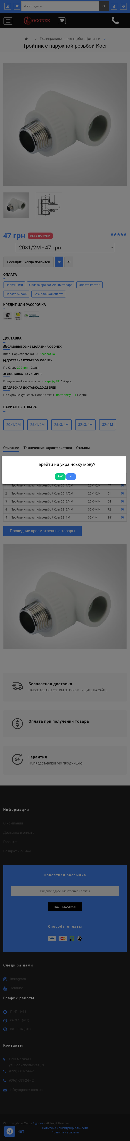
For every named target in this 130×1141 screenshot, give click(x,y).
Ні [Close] (71, 476)
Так (60, 476)
